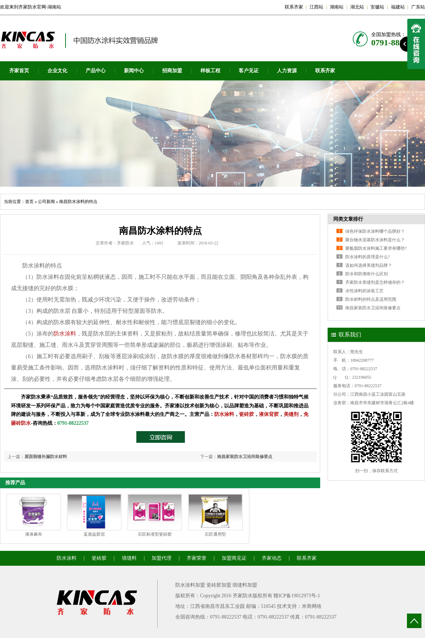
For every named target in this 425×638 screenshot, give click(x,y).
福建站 (398, 7)
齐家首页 (19, 70)
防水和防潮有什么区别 (366, 273)
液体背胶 (269, 414)
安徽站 (377, 7)
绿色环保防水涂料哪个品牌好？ (375, 231)
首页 (29, 201)
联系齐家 (294, 7)
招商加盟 (172, 70)
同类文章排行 (348, 219)
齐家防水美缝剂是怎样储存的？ (375, 282)
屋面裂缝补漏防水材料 (45, 456)
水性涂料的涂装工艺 (364, 290)
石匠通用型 (215, 534)
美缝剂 (291, 414)
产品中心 (96, 70)
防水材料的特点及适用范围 (370, 299)
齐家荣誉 (196, 558)
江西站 (316, 7)
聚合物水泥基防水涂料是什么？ (375, 239)
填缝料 (129, 558)
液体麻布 (33, 534)
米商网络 (312, 606)
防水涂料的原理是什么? (367, 256)
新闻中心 (134, 70)
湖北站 (357, 7)
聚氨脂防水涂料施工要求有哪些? (376, 248)
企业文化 (57, 70)
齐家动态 (272, 558)
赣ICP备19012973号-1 (296, 595)
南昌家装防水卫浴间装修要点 (244, 456)
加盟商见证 (234, 558)
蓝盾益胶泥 (94, 534)
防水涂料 (64, 334)
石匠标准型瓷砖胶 (155, 534)
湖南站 (337, 7)
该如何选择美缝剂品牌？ (368, 265)
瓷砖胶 (246, 414)
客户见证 (249, 70)
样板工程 (210, 70)
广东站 (418, 7)
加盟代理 (161, 558)
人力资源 (287, 70)
